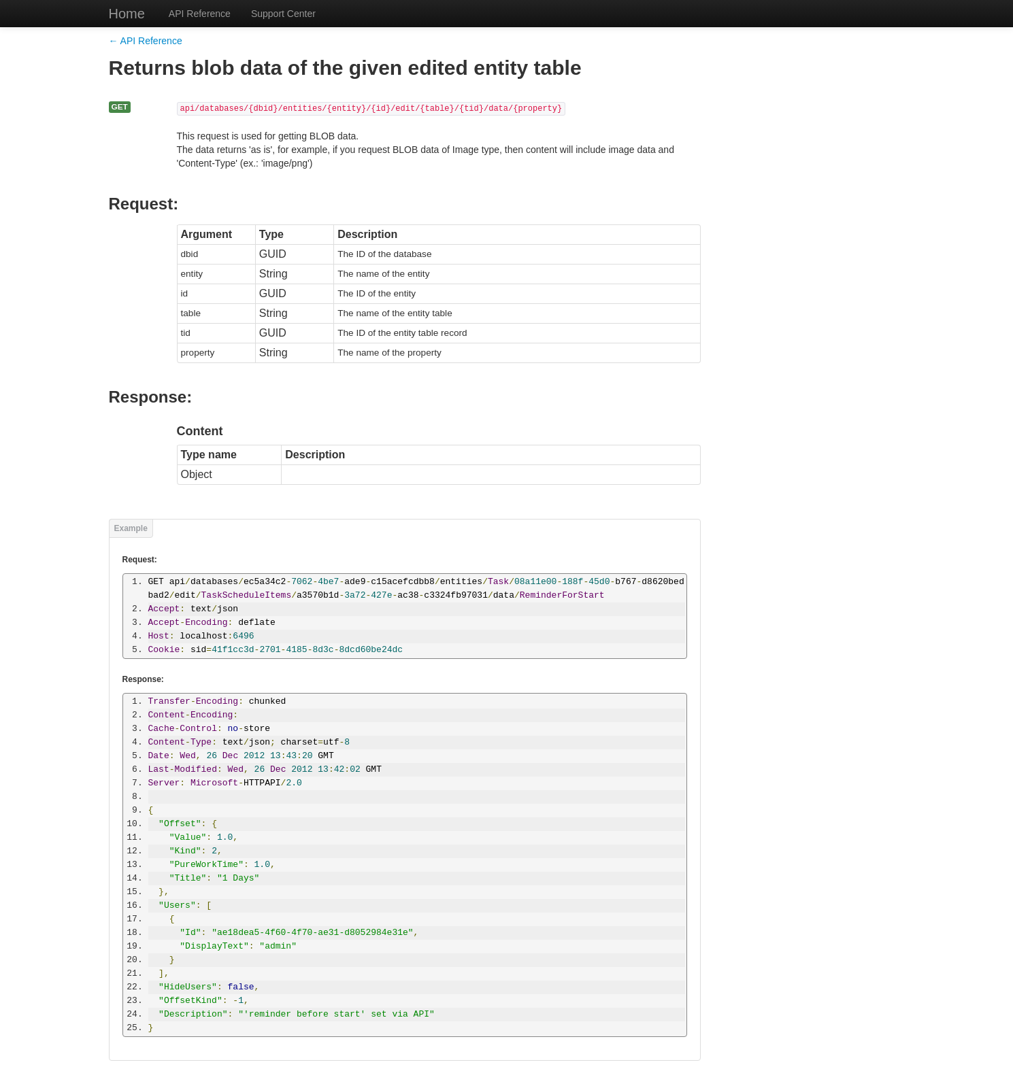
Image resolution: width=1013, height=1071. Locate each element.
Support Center (283, 13)
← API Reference (145, 40)
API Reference (200, 13)
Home (127, 13)
